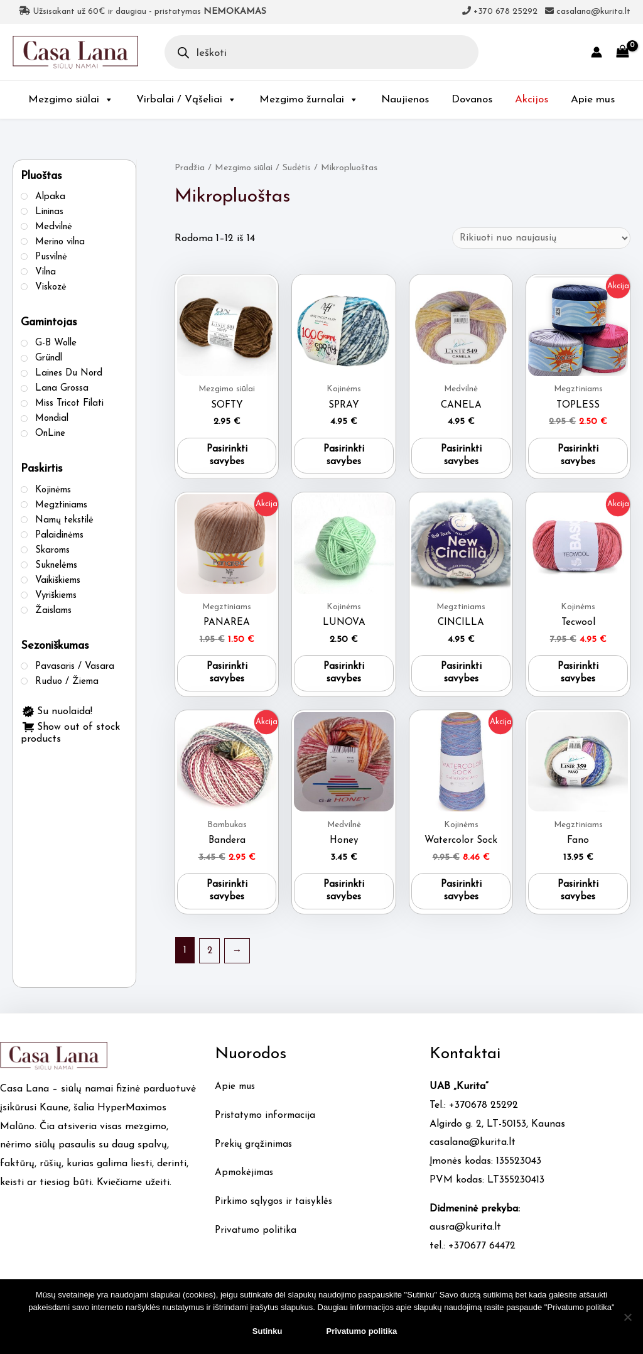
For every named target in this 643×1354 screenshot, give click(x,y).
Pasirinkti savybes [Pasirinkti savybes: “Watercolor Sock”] (461, 899)
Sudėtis (300, 168)
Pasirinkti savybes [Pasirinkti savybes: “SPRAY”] (344, 458)
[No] (627, 1317)
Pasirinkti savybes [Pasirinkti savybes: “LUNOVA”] (344, 679)
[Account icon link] (596, 52)
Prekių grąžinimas (255, 1154)
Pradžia (190, 168)
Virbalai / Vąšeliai (186, 99)
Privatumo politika (257, 1240)
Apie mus (593, 99)
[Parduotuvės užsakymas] (538, 238)
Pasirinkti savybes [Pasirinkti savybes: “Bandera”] (226, 899)
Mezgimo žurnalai (309, 99)
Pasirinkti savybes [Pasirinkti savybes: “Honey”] (344, 899)
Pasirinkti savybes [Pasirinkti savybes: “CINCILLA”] (461, 679)
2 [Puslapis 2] (210, 960)
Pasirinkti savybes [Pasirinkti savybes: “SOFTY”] (226, 458)
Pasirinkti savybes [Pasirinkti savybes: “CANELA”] (461, 458)
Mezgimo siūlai (71, 99)
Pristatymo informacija (267, 1125)
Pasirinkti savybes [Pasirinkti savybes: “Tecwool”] (578, 679)
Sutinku (267, 1331)
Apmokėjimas (245, 1182)
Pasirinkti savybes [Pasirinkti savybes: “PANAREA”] (226, 679)
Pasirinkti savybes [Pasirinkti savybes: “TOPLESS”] (578, 458)
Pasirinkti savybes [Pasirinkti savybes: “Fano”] (578, 899)
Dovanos (471, 99)
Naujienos (405, 99)
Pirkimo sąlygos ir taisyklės (276, 1211)
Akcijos (531, 99)
